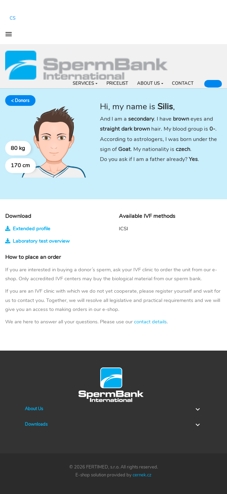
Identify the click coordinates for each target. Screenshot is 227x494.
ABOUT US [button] (148, 83)
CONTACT (183, 83)
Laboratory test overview (37, 241)
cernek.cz (142, 475)
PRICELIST (117, 83)
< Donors (20, 101)
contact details (150, 321)
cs (13, 18)
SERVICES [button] (83, 83)
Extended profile (27, 228)
